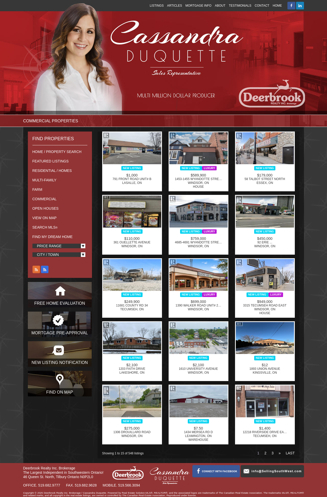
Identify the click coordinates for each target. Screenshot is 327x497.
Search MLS (45, 227)
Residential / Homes (52, 171)
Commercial (44, 199)
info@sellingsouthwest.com (272, 471)
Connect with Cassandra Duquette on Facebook (216, 471)
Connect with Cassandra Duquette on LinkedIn (300, 5)
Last (290, 453)
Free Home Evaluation (59, 303)
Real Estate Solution (133, 492)
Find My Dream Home (52, 237)
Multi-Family (44, 180)
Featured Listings (50, 161)
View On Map (44, 218)
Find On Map (59, 392)
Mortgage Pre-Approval (59, 333)
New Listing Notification (59, 362)
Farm (37, 189)
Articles (174, 5)
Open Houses (45, 208)
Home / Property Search (56, 152)
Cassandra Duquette (78, 57)
